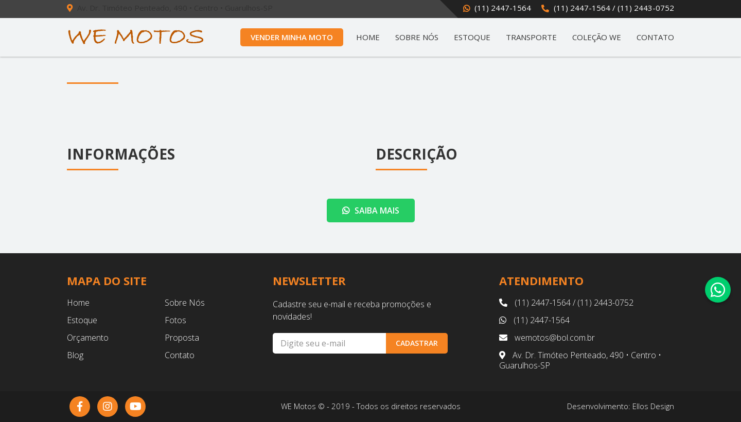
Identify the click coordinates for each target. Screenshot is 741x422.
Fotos (175, 320)
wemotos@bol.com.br (547, 337)
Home (368, 37)
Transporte (531, 37)
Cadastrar (417, 343)
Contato (655, 37)
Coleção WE (596, 37)
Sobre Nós (416, 37)
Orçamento (88, 337)
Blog (75, 355)
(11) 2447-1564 (502, 8)
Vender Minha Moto (292, 37)
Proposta (182, 337)
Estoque (472, 37)
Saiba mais (370, 210)
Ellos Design (653, 406)
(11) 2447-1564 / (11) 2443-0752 (614, 8)
